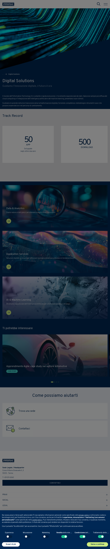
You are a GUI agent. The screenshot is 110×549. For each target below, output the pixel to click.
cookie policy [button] (37, 520)
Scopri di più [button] (11, 544)
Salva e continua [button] (97, 544)
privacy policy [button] (84, 515)
